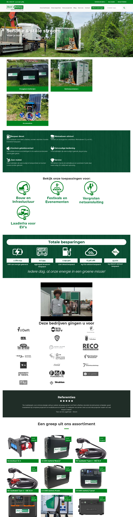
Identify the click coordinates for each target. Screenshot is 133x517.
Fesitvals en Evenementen (46, 499)
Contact (87, 7)
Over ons (80, 7)
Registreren (122, 2)
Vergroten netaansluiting (45, 506)
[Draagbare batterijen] (26, 75)
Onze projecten (67, 7)
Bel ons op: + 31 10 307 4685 (15, 2)
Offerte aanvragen (97, 7)
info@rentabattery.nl (16, 505)
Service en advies (104, 501)
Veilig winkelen (72, 501)
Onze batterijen (45, 7)
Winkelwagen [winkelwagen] (100, 2)
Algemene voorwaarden (76, 506)
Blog (75, 7)
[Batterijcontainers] (66, 75)
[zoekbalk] (114, 8)
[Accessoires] (107, 75)
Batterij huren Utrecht (44, 510)
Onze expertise (56, 7)
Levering (71, 499)
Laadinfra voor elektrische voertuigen (49, 503)
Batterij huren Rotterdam (45, 508)
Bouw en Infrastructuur (45, 501)
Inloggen (111, 2)
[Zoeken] (124, 8)
